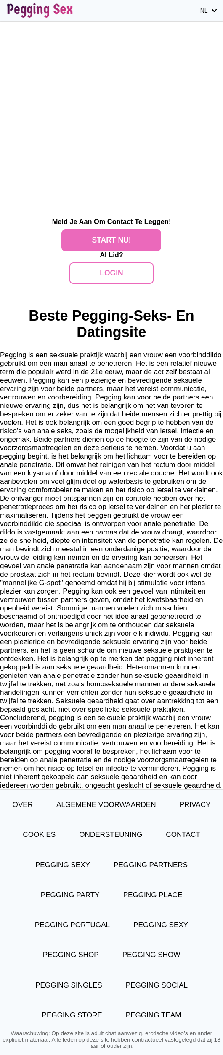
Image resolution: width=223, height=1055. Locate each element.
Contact (183, 835)
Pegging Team (153, 1015)
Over (23, 805)
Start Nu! (111, 240)
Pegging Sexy (62, 865)
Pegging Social (157, 985)
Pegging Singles (68, 985)
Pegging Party (70, 895)
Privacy (195, 805)
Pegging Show (151, 955)
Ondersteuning (110, 835)
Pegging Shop (71, 955)
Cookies (39, 835)
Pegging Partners (151, 865)
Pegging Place (153, 895)
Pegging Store (72, 1015)
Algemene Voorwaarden (106, 805)
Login (111, 273)
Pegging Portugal (72, 925)
